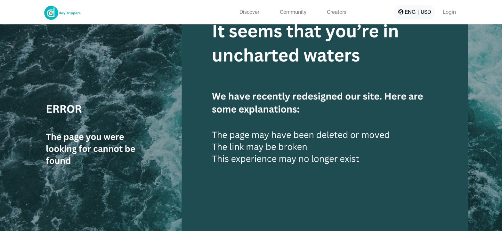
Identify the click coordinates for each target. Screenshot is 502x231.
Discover (249, 12)
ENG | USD (414, 12)
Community (293, 12)
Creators (336, 12)
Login (449, 12)
